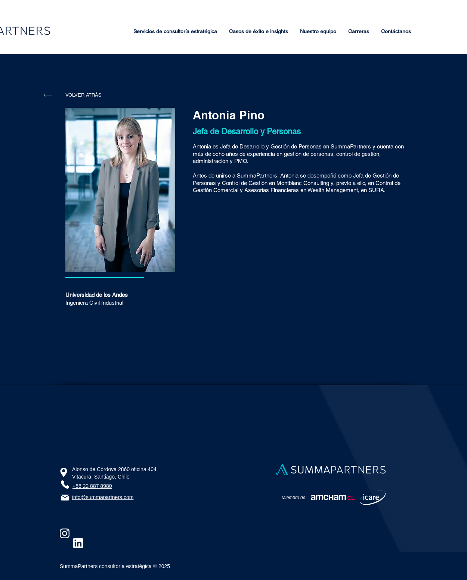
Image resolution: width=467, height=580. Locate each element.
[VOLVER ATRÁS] (83, 95)
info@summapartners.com (102, 497)
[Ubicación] (63, 472)
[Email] (65, 497)
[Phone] (65, 484)
